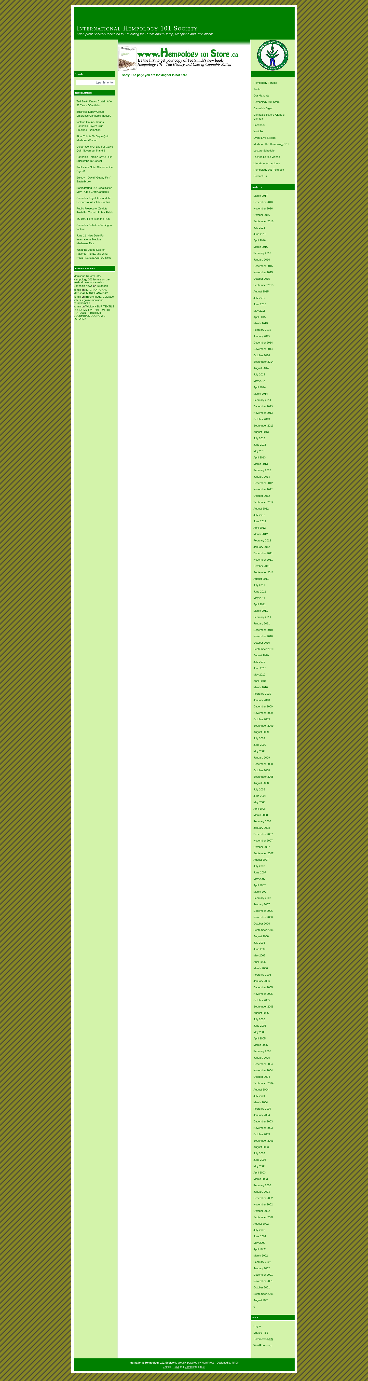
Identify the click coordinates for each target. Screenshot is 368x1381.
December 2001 (263, 1274)
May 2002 (259, 1242)
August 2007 (261, 859)
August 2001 (261, 1300)
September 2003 (263, 1140)
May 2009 (259, 751)
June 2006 (260, 949)
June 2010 (260, 668)
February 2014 (262, 400)
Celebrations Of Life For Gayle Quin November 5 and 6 (95, 148)
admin (77, 289)
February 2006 (262, 974)
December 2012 (263, 483)
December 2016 (263, 202)
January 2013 (262, 476)
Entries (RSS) (171, 1366)
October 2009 (262, 719)
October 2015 (262, 278)
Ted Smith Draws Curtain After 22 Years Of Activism (95, 103)
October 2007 (262, 846)
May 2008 (259, 802)
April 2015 (260, 317)
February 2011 (262, 617)
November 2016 (263, 208)
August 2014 (261, 368)
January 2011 (262, 623)
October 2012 (262, 495)
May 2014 (259, 380)
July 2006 (259, 942)
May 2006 (259, 955)
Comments (263, 1339)
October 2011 (262, 566)
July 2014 (259, 374)
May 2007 (259, 878)
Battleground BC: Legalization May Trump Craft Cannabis (94, 189)
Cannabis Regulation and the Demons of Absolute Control (94, 200)
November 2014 (263, 348)
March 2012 (261, 534)
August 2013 (261, 431)
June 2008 (260, 795)
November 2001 (263, 1281)
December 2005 (263, 987)
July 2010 (259, 661)
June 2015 (260, 304)
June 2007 (260, 872)
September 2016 (263, 221)
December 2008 (263, 763)
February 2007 (262, 898)
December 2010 (263, 629)
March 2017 (261, 195)
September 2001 (263, 1293)
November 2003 (263, 1127)
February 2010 (262, 693)
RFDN (235, 1362)
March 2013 (261, 463)
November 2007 (263, 840)
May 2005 (259, 1032)
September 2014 (263, 361)
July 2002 (259, 1230)
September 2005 (263, 1006)
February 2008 (262, 821)
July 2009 (259, 738)
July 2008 (259, 789)
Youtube (258, 131)
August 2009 (261, 732)
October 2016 (262, 214)
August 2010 (261, 655)
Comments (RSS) (195, 1366)
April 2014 (260, 387)
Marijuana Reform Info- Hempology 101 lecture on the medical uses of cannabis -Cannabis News (92, 281)
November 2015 (263, 272)
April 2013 (260, 457)
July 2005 (259, 1019)
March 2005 (261, 1044)
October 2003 (262, 1134)
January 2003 (262, 1191)
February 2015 (262, 329)
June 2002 (260, 1236)
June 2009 (260, 744)
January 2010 (262, 700)
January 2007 (262, 904)
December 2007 (263, 834)
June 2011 (260, 591)
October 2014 (262, 355)
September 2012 (263, 502)
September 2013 (263, 425)
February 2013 (262, 470)
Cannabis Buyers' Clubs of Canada (269, 116)
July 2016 (259, 227)
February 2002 (262, 1261)
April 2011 (260, 604)
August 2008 (261, 783)
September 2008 (263, 776)
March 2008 (261, 815)
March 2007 (261, 891)
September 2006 (263, 929)
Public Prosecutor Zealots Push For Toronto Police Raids (95, 210)
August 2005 (261, 1012)
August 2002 (261, 1223)
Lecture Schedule (264, 150)
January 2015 (262, 336)
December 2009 (263, 706)
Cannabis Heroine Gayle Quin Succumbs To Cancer (94, 158)
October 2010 (262, 642)
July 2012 (259, 514)
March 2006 (261, 968)
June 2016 (260, 234)
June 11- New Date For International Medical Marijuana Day (91, 239)
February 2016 (262, 253)
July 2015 (259, 297)
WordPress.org (263, 1345)
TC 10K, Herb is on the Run (93, 218)
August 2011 (261, 578)
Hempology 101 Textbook (269, 169)
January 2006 (262, 981)
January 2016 (262, 259)
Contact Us (260, 176)
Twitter (257, 89)
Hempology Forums (265, 82)
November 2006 (263, 917)
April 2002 (260, 1249)
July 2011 (259, 585)
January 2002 (262, 1268)
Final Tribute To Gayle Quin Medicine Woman (93, 138)
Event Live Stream (265, 137)
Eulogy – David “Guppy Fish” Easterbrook (94, 179)
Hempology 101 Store (267, 101)
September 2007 (263, 853)
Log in (257, 1326)
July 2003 (259, 1153)
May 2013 (259, 451)
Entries (261, 1332)
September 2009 (263, 725)
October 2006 (262, 923)
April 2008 (260, 808)
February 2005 (262, 1051)
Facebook (259, 125)
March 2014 (261, 393)
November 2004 (263, 1070)
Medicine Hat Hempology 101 (271, 144)
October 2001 (262, 1287)
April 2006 (260, 961)
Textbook (102, 285)
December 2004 (263, 1064)
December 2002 (263, 1198)
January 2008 (262, 827)
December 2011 (263, 553)
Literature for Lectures (267, 163)
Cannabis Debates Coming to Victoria (94, 227)
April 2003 (260, 1172)
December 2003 (263, 1121)
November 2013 (263, 412)
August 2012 (261, 508)
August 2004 (261, 1089)
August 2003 (261, 1147)
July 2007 (259, 866)
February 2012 (262, 540)
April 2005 (260, 1038)
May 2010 (259, 674)
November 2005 (263, 993)
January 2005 (262, 1057)
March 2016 (261, 246)
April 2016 (260, 240)
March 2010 (261, 687)
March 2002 (261, 1255)
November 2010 (263, 636)
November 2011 (263, 559)
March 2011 (261, 610)
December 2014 (263, 342)
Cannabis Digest (263, 108)
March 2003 (261, 1178)
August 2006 (261, 936)
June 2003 (260, 1159)
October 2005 (262, 1000)
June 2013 (260, 444)
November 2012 (263, 489)
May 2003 (259, 1166)
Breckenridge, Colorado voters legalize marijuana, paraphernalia (94, 299)
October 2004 (262, 1076)
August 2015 (261, 291)
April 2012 (260, 527)
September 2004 (263, 1083)
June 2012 (260, 521)
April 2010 (260, 680)
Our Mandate (261, 95)
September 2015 (263, 285)
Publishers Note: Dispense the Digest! (95, 169)
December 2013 (263, 406)
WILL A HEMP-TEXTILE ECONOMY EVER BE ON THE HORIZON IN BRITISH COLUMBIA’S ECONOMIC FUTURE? (94, 312)
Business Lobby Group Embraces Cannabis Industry (94, 113)
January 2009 (262, 757)
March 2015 (261, 323)
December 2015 (263, 265)
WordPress (208, 1362)
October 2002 (262, 1210)
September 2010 (263, 649)
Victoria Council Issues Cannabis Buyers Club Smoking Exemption (90, 126)
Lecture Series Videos (267, 156)
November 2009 (263, 712)
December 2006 (263, 910)
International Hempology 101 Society (137, 28)
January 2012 (262, 546)
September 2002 (263, 1217)
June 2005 (260, 1025)
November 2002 (263, 1204)
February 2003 (262, 1185)
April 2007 (260, 885)
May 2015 (259, 310)
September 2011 (263, 572)
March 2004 (261, 1102)
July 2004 (259, 1095)
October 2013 (262, 419)
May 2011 (259, 597)
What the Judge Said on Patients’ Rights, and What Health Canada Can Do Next (94, 253)
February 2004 (262, 1108)
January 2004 (262, 1115)
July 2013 (259, 438)
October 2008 (262, 770)
